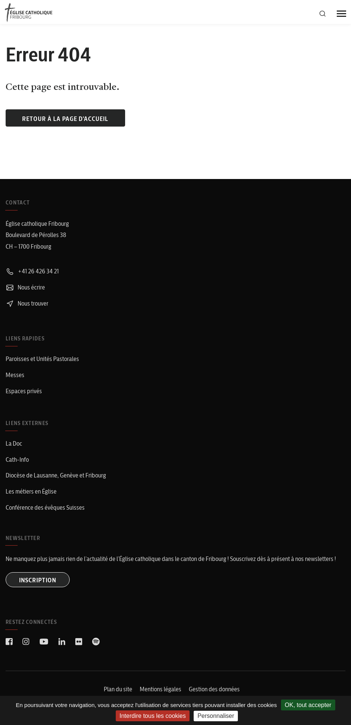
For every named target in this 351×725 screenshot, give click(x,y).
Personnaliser (215, 716)
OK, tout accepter (308, 705)
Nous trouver (27, 303)
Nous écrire (25, 287)
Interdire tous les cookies (152, 716)
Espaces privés (24, 391)
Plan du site (118, 689)
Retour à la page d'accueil (65, 118)
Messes (15, 375)
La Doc (14, 443)
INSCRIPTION (37, 580)
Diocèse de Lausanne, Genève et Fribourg (56, 475)
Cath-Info (17, 459)
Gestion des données (214, 689)
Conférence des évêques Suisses (45, 507)
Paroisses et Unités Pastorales (42, 358)
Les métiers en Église (31, 491)
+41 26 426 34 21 (32, 271)
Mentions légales (160, 689)
